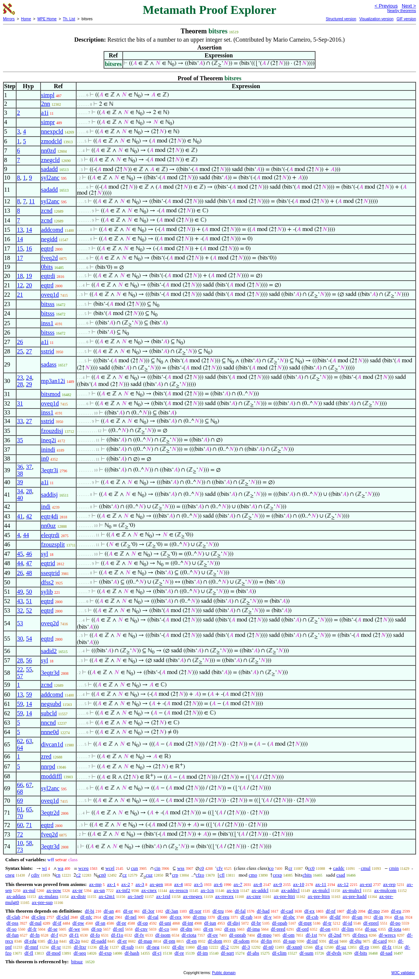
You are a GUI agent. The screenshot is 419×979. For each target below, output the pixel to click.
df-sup (289, 941)
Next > (409, 6)
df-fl (28, 953)
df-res (230, 929)
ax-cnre (253, 896)
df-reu (224, 917)
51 (29, 601)
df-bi (89, 911)
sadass (49, 364)
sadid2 (49, 651)
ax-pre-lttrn (319, 896)
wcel (110, 868)
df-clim (279, 953)
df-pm (169, 941)
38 (20, 473)
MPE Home (47, 19)
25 (20, 351)
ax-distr (78, 896)
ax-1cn (207, 890)
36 (20, 467)
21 (20, 294)
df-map (145, 941)
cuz (149, 875)
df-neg (153, 947)
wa (60, 868)
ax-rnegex (193, 896)
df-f (54, 935)
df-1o (53, 941)
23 (20, 377)
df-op (142, 923)
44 (26, 535)
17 (20, 258)
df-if (57, 923)
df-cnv (141, 929)
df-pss (12, 923)
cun (134, 868)
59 (29, 694)
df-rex (176, 917)
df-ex (309, 911)
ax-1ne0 (135, 896)
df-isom (162, 935)
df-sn (100, 923)
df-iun (210, 923)
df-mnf (31, 947)
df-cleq (38, 917)
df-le (103, 947)
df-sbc (289, 917)
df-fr (32, 929)
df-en (191, 941)
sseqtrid (50, 573)
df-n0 (268, 947)
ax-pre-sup (42, 902)
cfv (219, 868)
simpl (48, 95)
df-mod (53, 953)
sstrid (47, 351)
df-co (164, 929)
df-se (52, 929)
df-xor (195, 911)
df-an (109, 911)
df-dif (335, 917)
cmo (253, 875)
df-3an (171, 911)
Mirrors (9, 19)
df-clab (13, 917)
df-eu (396, 911)
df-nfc (86, 917)
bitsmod (51, 394)
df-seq (80, 953)
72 (20, 834)
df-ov (212, 935)
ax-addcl (260, 890)
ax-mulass (49, 896)
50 (29, 592)
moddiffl (51, 776)
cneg (10, 875)
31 (20, 403)
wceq (83, 868)
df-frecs (359, 935)
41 (20, 516)
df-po (395, 923)
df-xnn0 (294, 947)
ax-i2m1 (107, 896)
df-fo (95, 935)
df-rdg (30, 941)
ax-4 (178, 884)
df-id (347, 923)
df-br (256, 923)
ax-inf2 (123, 890)
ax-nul (29, 890)
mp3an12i (53, 381)
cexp (277, 875)
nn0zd (48, 150)
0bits (47, 267)
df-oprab (237, 935)
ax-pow (54, 890)
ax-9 (277, 884)
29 (29, 384)
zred (46, 756)
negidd (49, 239)
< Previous (386, 6)
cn (58, 875)
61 (20, 809)
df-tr (327, 923)
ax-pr (77, 890)
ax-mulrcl (352, 890)
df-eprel (370, 923)
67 (29, 785)
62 (20, 741)
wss (181, 868)
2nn (45, 104)
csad (340, 875)
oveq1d (50, 294)
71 (29, 825)
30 (20, 638)
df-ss (399, 917)
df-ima (253, 929)
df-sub (127, 947)
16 (29, 248)
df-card (379, 941)
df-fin (266, 941)
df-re (179, 953)
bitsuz (77, 961)
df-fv (139, 935)
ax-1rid (163, 896)
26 (20, 342)
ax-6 (218, 884)
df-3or (148, 911)
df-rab (246, 917)
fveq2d (49, 258)
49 (20, 592)
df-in (378, 917)
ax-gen (156, 884)
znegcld (50, 160)
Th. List (69, 19)
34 (20, 491)
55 (29, 669)
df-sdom (241, 941)
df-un (357, 917)
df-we (74, 929)
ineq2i (48, 440)
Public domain (224, 973)
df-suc (371, 929)
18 (20, 276)
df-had (263, 911)
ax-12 (343, 884)
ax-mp (95, 884)
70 (20, 816)
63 (29, 741)
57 (20, 676)
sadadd (49, 169)
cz (124, 875)
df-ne (109, 917)
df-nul (36, 923)
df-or (128, 911)
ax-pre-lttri (284, 896)
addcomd (52, 230)
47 (29, 563)
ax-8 (258, 884)
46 (29, 554)
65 (29, 809)
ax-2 (125, 884)
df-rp (364, 947)
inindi (48, 449)
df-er (122, 941)
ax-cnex (149, 890)
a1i (45, 113)
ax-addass (16, 896)
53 (20, 623)
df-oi (333, 941)
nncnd (48, 722)
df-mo (374, 911)
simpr (48, 122)
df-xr (56, 947)
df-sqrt (227, 953)
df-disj (233, 923)
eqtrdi (48, 276)
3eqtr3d (50, 673)
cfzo (200, 875)
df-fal (240, 911)
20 (29, 285)
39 (20, 482)
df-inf (312, 941)
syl (44, 554)
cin (158, 868)
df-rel (118, 929)
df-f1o (117, 935)
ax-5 (198, 884)
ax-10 (298, 884)
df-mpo (264, 935)
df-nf (330, 911)
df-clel (62, 917)
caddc (338, 868)
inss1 (47, 323)
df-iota (394, 929)
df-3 (246, 947)
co (271, 868)
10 (20, 843)
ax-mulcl (321, 890)
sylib (47, 592)
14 (29, 230)
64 (20, 748)
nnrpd (48, 766)
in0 (45, 458)
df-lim (348, 929)
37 (29, 467)
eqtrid (48, 563)
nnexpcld (52, 131)
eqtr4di (49, 516)
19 (29, 276)
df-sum (307, 953)
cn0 (102, 875)
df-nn (202, 947)
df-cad (287, 911)
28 (20, 384)
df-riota (189, 935)
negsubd (51, 704)
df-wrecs (387, 935)
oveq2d (50, 623)
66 (20, 785)
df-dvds (333, 953)
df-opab (279, 923)
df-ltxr (80, 947)
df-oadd (98, 941)
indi (46, 506)
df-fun (12, 935)
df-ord (302, 929)
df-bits (360, 953)
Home (26, 19)
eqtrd (47, 248)
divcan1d (52, 744)
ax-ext (366, 884)
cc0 (311, 868)
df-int (187, 923)
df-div (178, 947)
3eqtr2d (50, 812)
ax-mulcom (385, 890)
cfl (222, 875)
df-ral (153, 917)
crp (175, 875)
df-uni (165, 923)
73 (20, 850)
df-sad (386, 953)
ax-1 (111, 884)
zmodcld (51, 141)
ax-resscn (179, 890)
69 (20, 800)
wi (44, 868)
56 (29, 660)
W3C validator (403, 973)
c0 (201, 868)
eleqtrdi (50, 535)
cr (290, 868)
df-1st (311, 935)
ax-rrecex (224, 896)
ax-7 (238, 884)
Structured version (341, 19)
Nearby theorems (401, 11)
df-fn (35, 935)
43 (20, 601)
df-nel (131, 917)
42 (29, 516)
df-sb (352, 911)
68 (20, 791)
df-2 (225, 947)
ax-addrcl (290, 890)
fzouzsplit (53, 544)
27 (29, 351)
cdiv (35, 875)
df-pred (278, 929)
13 (20, 230)
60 (20, 825)
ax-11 (320, 884)
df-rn (208, 929)
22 (20, 669)
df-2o (74, 941)
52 (29, 610)
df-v (268, 917)
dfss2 (47, 582)
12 (20, 285)
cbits (307, 875)
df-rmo (199, 917)
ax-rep (389, 884)
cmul (366, 868)
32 (20, 610)
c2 (78, 875)
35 (20, 440)
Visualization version (376, 19)
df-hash (132, 953)
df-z (319, 947)
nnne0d (50, 732)
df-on (325, 929)
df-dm (186, 929)
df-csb (312, 917)
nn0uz (48, 526)
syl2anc (50, 177)
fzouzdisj (52, 431)
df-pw (78, 923)
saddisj (49, 494)
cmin (394, 868)
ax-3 (139, 884)
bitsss (48, 304)
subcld (49, 713)
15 (20, 248)
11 (32, 201)
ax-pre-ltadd (354, 896)
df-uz (341, 947)
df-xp (96, 929)
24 (29, 377)
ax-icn (233, 890)
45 (20, 554)
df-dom (215, 941)
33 (20, 421)
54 (29, 638)
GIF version (406, 19)
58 (29, 843)
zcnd (47, 210)
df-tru (218, 911)
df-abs (253, 953)
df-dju (356, 941)
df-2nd (334, 935)
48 (29, 573)
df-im (202, 953)
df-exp (105, 953)
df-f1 (74, 935)
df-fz (387, 947)
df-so (11, 929)
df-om (288, 935)
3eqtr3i (49, 470)
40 (20, 498)
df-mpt (304, 923)
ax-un (99, 890)
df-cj (157, 953)
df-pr (121, 923)
